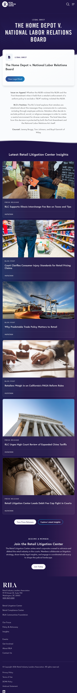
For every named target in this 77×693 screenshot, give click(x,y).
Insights (6, 631)
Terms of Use (7, 677)
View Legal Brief (15, 78)
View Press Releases (25, 521)
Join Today (38, 566)
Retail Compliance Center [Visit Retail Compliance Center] (13, 610)
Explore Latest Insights (50, 521)
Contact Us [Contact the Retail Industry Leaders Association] (7, 652)
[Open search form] (68, 4)
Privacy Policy (8, 672)
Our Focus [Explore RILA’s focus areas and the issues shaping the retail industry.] (7, 622)
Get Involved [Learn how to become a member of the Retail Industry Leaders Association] (8, 643)
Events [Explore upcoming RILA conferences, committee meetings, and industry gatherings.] (5, 639)
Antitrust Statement (10, 686)
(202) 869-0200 (8, 598)
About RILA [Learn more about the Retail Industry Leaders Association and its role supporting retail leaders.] (7, 648)
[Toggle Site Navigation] (73, 4)
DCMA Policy (7, 681)
